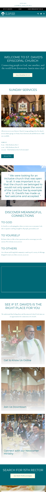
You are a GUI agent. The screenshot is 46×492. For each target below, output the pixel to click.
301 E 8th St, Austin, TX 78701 (23, 5)
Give (19, 9)
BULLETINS (7, 156)
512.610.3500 (23, 3)
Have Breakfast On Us (35, 9)
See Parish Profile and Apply (23, 476)
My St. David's (7, 9)
